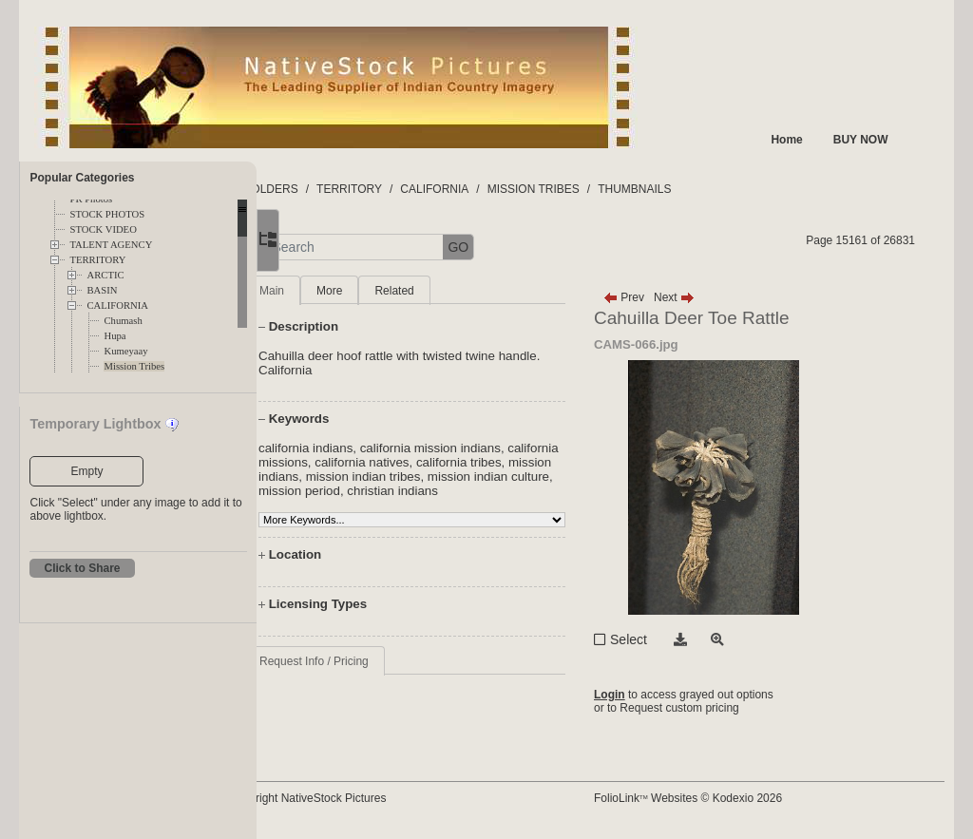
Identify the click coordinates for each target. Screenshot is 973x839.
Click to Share (82, 568)
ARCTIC (105, 275)
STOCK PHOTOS (106, 214)
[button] (323, 247)
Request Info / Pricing (389, 675)
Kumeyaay (125, 351)
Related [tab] (469, 290)
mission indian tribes (523, 476)
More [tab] (404, 290)
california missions (385, 462)
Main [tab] (346, 290)
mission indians (415, 476)
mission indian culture (394, 491)
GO (534, 247)
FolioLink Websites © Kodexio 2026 (723, 798)
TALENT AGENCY (110, 244)
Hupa (114, 336)
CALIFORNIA (117, 305)
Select (663, 639)
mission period (503, 491)
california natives (492, 462)
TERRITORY (97, 260)
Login (644, 694)
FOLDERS (346, 189)
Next (709, 297)
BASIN (101, 290)
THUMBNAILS (710, 189)
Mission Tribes (134, 366)
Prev (659, 297)
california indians (381, 448)
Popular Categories (81, 177)
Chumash (123, 320)
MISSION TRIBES (609, 189)
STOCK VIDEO (102, 229)
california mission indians (505, 448)
